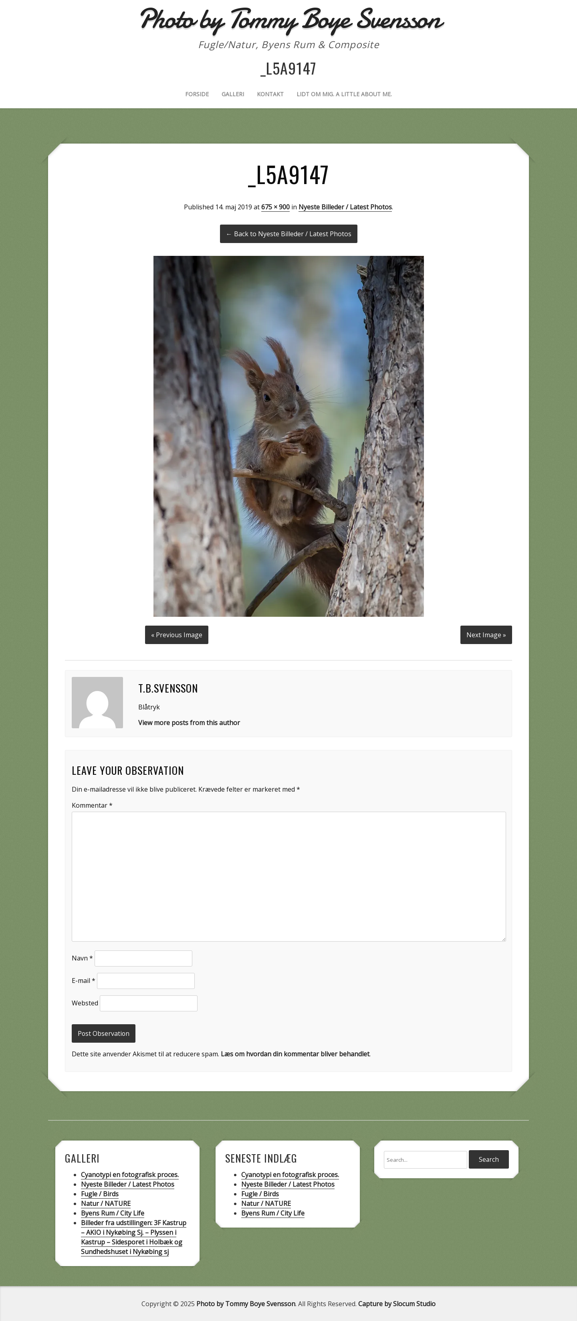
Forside (197, 94)
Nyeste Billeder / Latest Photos (345, 207)
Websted (85, 1002)
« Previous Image (177, 634)
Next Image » (486, 634)
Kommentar (92, 804)
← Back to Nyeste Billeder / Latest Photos (288, 233)
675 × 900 (275, 207)
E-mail (83, 980)
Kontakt (270, 94)
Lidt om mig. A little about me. (344, 94)
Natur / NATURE (106, 1203)
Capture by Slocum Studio (397, 1303)
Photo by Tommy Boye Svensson (245, 1303)
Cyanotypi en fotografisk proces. (130, 1174)
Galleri (233, 94)
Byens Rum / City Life (112, 1212)
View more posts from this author (189, 722)
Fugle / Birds (100, 1193)
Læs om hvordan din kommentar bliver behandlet (295, 1053)
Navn (82, 957)
